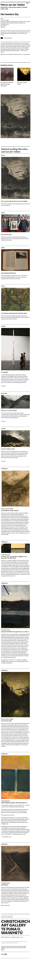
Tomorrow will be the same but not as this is (15, 630)
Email (2, 950)
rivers (18, 33)
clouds (8, 32)
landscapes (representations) (17, 32)
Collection (4, 469)
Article (3, 326)
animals (5, 32)
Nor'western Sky (6, 234)
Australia (24, 7)
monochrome (27, 32)
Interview (4, 393)
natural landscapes (5, 33)
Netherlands (4, 7)
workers (2, 34)
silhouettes (22, 33)
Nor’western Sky (15, 720)
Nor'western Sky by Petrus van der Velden (14, 201)
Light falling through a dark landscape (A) (15, 801)
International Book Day (8, 273)
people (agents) (13, 33)
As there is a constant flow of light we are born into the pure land (15, 556)
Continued (3, 386)
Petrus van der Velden (13, 4)
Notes (3, 155)
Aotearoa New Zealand (15, 7)
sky (26, 33)
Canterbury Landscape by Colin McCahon (14, 313)
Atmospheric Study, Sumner (15, 509)
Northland (15, 884)
